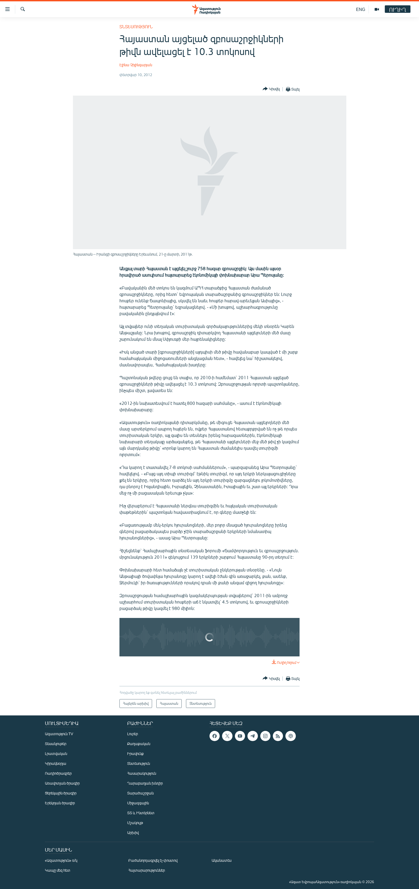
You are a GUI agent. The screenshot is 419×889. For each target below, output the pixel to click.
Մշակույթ (135, 822)
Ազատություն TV (59, 733)
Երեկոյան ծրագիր (60, 803)
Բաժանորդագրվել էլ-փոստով (152, 860)
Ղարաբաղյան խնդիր (145, 783)
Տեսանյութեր (55, 743)
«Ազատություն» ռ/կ (61, 860)
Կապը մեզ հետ (57, 870)
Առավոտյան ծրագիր (62, 783)
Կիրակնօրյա (55, 763)
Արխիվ (133, 832)
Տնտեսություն (136, 26)
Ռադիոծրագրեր (58, 773)
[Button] (271, 89)
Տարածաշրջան (140, 793)
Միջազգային (138, 803)
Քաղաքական (138, 743)
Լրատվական (56, 753)
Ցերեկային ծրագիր (60, 793)
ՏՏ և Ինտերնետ (140, 812)
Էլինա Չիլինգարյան (135, 64)
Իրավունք (135, 753)
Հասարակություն (141, 773)
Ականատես (221, 860)
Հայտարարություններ (146, 870)
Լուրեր (132, 733)
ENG (360, 9)
